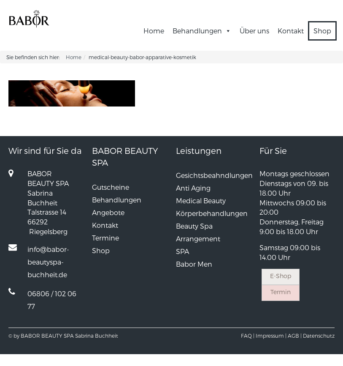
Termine (105, 238)
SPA (182, 251)
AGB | (295, 336)
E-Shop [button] (280, 275)
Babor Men (194, 264)
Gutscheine (110, 187)
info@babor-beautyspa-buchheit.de (48, 262)
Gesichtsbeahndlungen (214, 175)
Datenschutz (319, 336)
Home (153, 31)
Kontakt (291, 31)
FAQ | (247, 336)
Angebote (108, 212)
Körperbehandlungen (212, 213)
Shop (322, 31)
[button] (226, 31)
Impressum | (271, 336)
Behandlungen (202, 31)
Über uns (254, 31)
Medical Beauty (201, 201)
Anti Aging (193, 188)
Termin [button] (280, 291)
